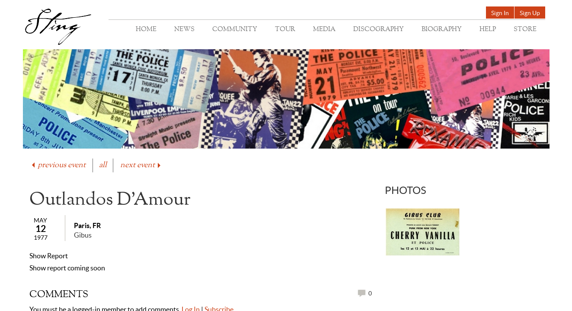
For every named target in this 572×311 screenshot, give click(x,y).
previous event (58, 165)
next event (141, 165)
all (103, 165)
